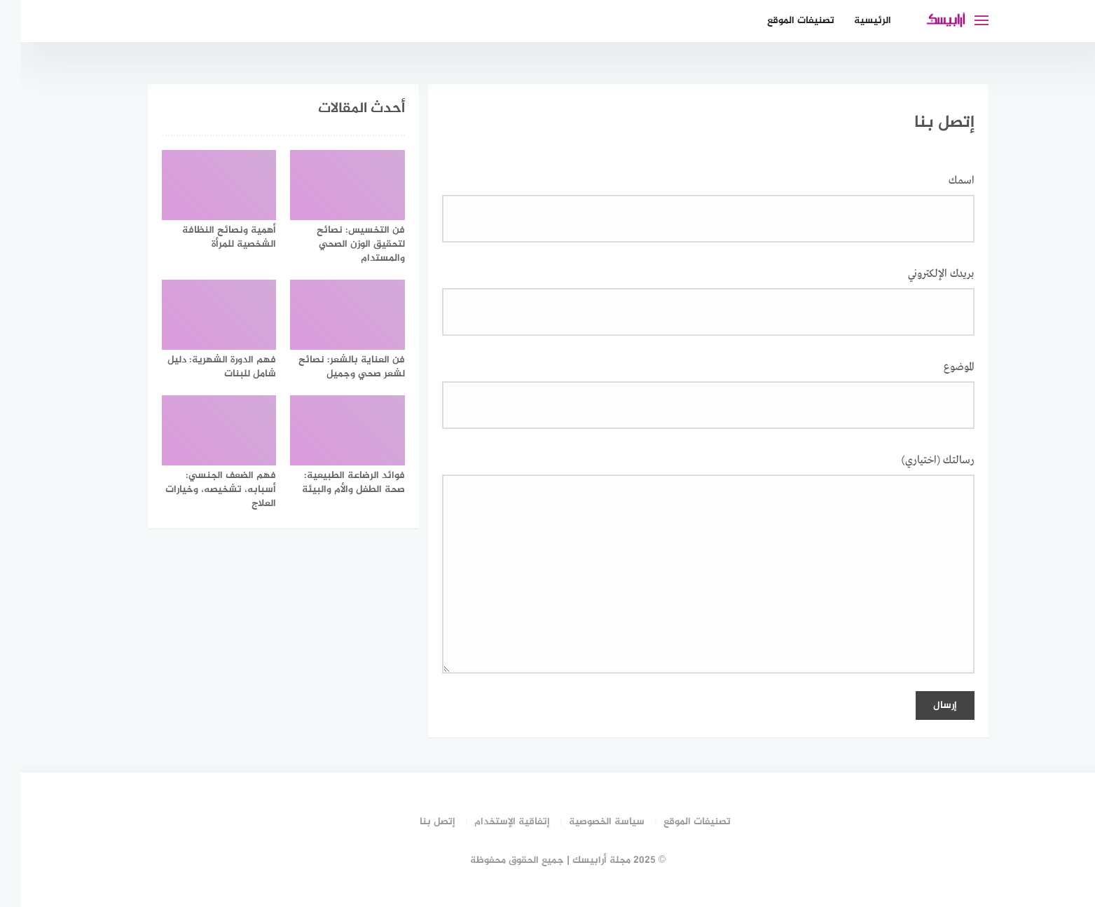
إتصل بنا (417, 822)
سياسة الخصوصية (586, 822)
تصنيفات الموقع (780, 21)
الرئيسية (852, 21)
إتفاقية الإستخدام (492, 822)
